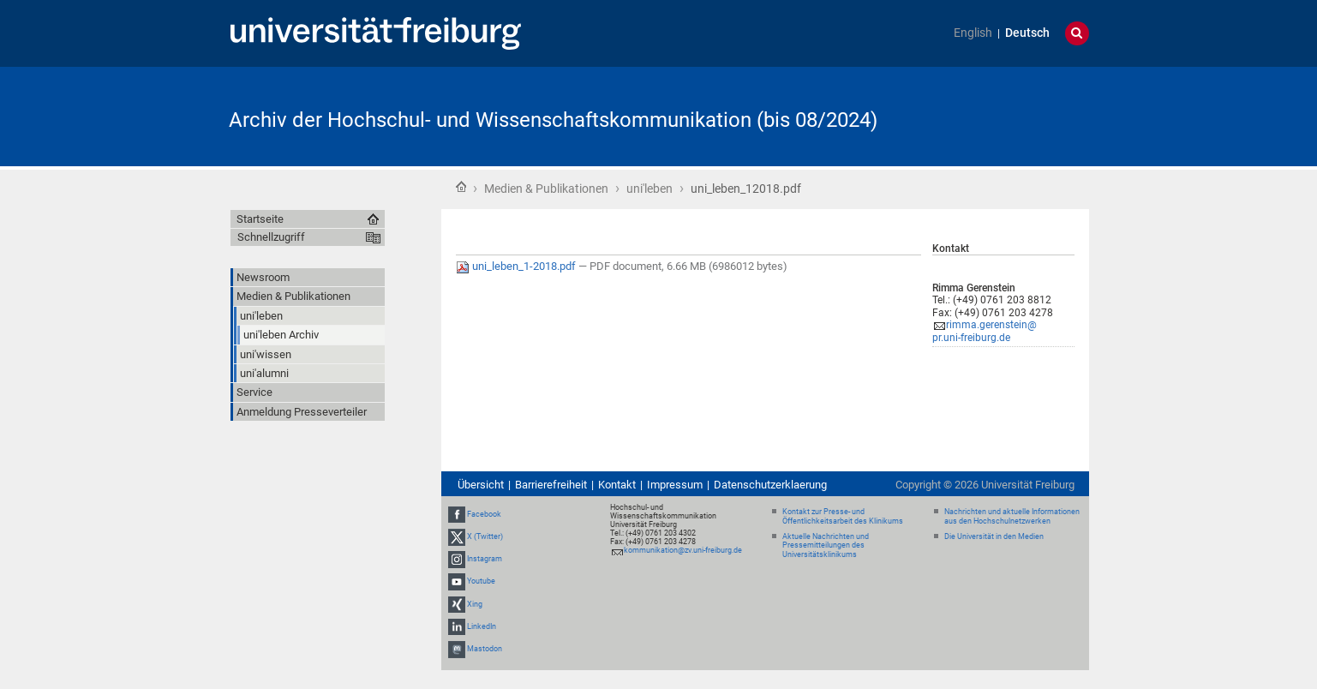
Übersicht (481, 484)
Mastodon (484, 648)
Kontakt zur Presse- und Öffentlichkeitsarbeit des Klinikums (842, 516)
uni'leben (649, 188)
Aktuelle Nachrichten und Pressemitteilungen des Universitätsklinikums (825, 546)
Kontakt (617, 484)
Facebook (484, 514)
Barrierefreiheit (551, 484)
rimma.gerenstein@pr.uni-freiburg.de (984, 331)
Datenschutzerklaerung (770, 484)
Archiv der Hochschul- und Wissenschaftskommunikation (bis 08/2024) (553, 120)
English (973, 33)
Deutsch (1027, 33)
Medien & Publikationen (546, 188)
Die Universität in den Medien (994, 536)
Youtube (481, 582)
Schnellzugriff (271, 237)
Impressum (675, 484)
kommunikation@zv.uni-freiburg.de (683, 550)
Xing (474, 604)
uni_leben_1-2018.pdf (517, 266)
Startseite (461, 187)
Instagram (484, 558)
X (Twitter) (485, 536)
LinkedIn (481, 626)
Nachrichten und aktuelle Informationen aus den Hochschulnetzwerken (1012, 516)
